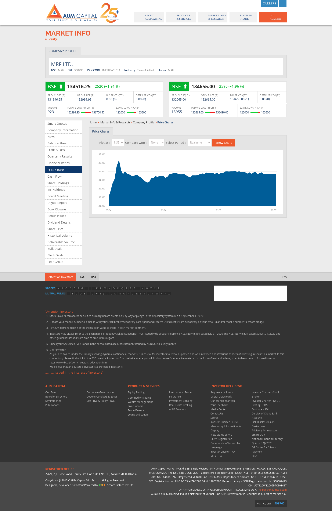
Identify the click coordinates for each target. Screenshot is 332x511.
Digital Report (57, 203)
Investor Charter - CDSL (224, 422)
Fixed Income (135, 406)
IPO (93, 277)
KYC (82, 277)
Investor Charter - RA (222, 451)
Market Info (212, 17)
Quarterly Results (59, 156)
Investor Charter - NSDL (266, 400)
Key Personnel (53, 400)
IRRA (254, 455)
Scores (214, 417)
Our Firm (50, 392)
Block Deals (55, 255)
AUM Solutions (178, 409)
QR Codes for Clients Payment (264, 449)
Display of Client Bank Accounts (264, 415)
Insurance (175, 396)
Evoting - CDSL (260, 405)
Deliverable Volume (61, 242)
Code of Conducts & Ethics (102, 396)
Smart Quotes (57, 124)
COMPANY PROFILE (63, 51)
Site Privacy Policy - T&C (101, 400)
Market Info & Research (115, 122)
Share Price (55, 229)
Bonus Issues (56, 216)
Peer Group (55, 262)
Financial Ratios (58, 163)
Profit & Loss (56, 150)
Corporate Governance (100, 392)
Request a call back (221, 392)
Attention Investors (60, 277)
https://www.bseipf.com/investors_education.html (78, 362)
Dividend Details (59, 222)
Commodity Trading (139, 397)
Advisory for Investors (264, 430)
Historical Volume (59, 235)
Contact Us (216, 413)
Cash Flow (54, 176)
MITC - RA (216, 455)
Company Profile (143, 122)
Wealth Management (140, 401)
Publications (52, 405)
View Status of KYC (221, 434)
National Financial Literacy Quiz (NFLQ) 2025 (267, 441)
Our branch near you (222, 400)
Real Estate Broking (180, 405)
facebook (234, 3)
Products (180, 17)
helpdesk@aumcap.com (273, 489)
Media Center (218, 409)
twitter (244, 3)
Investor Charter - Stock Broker (265, 394)
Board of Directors (56, 396)
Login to (243, 17)
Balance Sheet (57, 143)
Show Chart (224, 143)
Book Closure (56, 209)
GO (272, 17)
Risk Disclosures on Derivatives (263, 424)
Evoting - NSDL (260, 409)
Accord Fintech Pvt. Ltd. (120, 485)
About (148, 17)
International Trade (180, 392)
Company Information (62, 130)
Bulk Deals (54, 249)
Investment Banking (180, 400)
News (51, 137)
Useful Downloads (221, 396)
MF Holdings (56, 190)
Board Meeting (57, 196)
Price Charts (56, 170)
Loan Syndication (138, 414)
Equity (52, 39)
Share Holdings (58, 183)
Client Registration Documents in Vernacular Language (225, 443)
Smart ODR (258, 434)
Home (93, 122)
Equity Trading (136, 392)
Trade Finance (136, 410)
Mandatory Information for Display (226, 428)
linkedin (254, 3)
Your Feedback (219, 405)
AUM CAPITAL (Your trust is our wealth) (71, 12)
